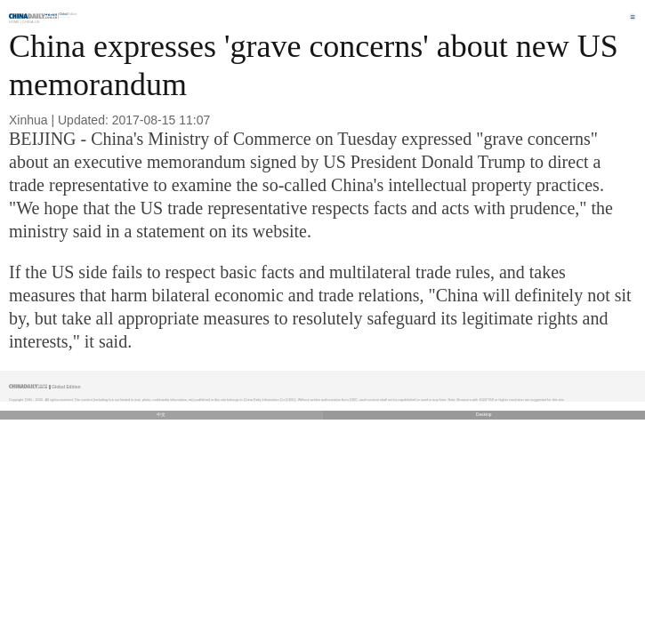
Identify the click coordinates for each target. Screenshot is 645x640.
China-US (30, 22)
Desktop (484, 414)
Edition (68, 14)
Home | (15, 22)
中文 (161, 414)
